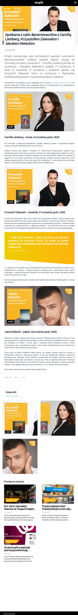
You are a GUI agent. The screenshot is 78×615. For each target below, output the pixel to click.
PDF (16, 376)
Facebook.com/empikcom (61, 82)
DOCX (23, 376)
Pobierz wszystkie (12, 395)
